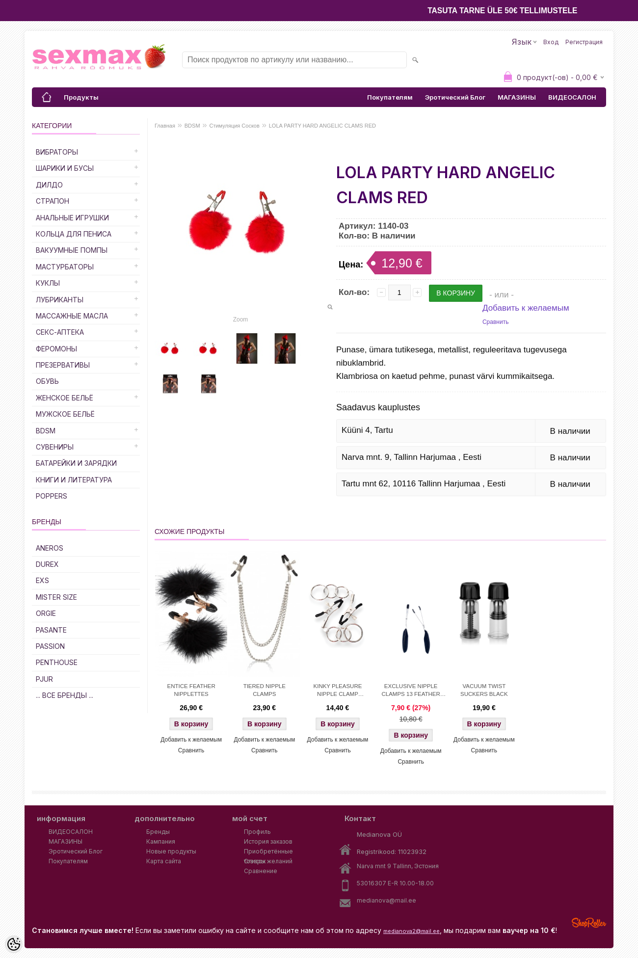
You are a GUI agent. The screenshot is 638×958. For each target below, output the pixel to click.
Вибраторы (57, 152)
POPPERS (51, 496)
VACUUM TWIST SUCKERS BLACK (484, 690)
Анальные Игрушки (72, 217)
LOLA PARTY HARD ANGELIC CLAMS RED (322, 126)
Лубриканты (59, 299)
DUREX (47, 564)
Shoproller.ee (589, 923)
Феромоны (56, 349)
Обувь (47, 381)
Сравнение (260, 871)
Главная (165, 126)
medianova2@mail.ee (411, 931)
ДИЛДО (49, 185)
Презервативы (63, 365)
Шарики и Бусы (65, 168)
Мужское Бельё (65, 414)
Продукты (81, 97)
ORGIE (46, 613)
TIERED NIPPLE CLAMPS (264, 690)
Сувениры (55, 447)
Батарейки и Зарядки (76, 463)
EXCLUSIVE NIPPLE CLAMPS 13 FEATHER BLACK (411, 691)
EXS (42, 580)
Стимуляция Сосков (234, 126)
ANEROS (49, 548)
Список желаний (268, 861)
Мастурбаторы (65, 267)
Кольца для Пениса (73, 234)
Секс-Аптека (60, 332)
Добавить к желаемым (525, 308)
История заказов (268, 841)
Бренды (158, 831)
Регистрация (584, 42)
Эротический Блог (455, 97)
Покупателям (390, 97)
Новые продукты (171, 851)
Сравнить (495, 322)
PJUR (44, 679)
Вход (550, 42)
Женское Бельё (64, 398)
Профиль (257, 831)
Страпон (52, 201)
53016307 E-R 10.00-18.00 (395, 883)
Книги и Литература (74, 480)
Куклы (48, 283)
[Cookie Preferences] (14, 944)
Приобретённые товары (268, 852)
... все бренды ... (64, 695)
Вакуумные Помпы (71, 250)
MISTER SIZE (56, 597)
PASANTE (51, 630)
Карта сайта (163, 861)
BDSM (45, 430)
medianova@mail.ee (386, 900)
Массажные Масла (72, 316)
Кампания (160, 841)
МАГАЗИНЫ (517, 97)
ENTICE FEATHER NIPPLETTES (191, 690)
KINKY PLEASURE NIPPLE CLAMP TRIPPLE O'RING (338, 691)
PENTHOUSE (57, 662)
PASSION (50, 646)
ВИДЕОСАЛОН (572, 97)
